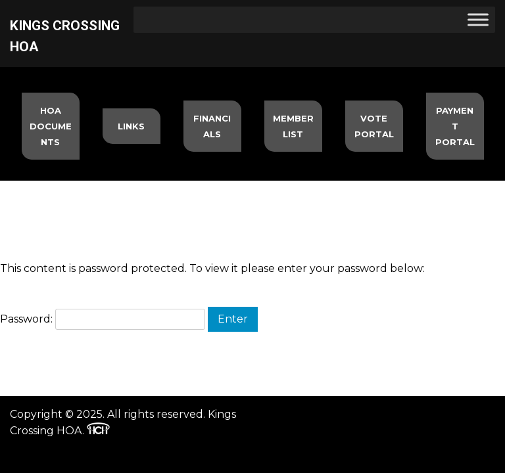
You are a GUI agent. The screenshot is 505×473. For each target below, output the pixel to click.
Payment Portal (455, 126)
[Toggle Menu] (478, 19)
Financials (212, 126)
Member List (293, 126)
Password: (102, 319)
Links (131, 126)
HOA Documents (51, 126)
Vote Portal (374, 126)
